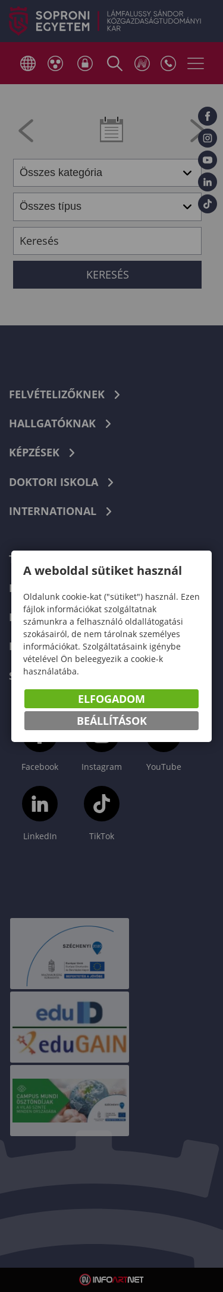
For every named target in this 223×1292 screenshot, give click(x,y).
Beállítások (112, 721)
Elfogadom (111, 699)
